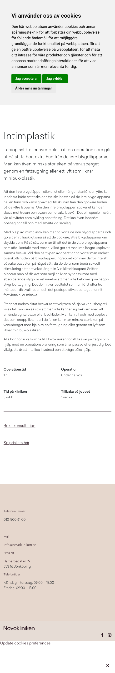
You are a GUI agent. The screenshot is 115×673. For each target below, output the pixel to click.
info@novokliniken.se (20, 545)
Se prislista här (16, 443)
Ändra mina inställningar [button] (33, 88)
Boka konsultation (19, 426)
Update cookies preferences (25, 644)
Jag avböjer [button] (55, 78)
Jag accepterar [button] (26, 78)
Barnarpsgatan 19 (17, 561)
